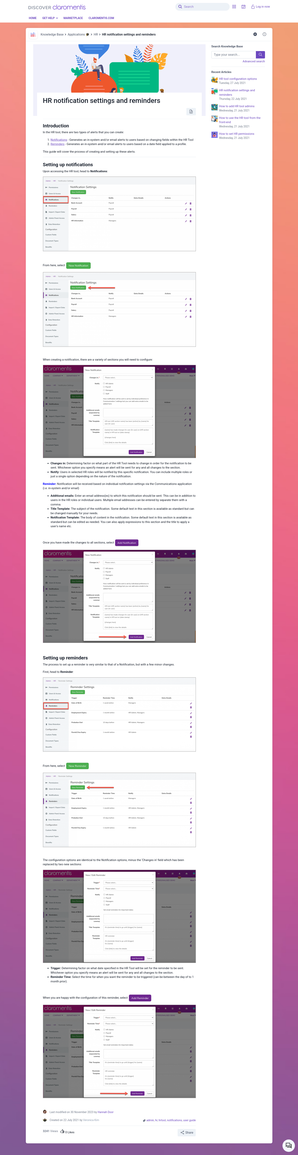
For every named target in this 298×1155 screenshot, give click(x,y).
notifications (174, 1120)
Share (186, 1132)
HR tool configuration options (242, 81)
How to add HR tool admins (242, 108)
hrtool (162, 1120)
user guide (189, 1120)
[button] (234, 7)
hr (156, 1120)
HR (96, 34)
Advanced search (254, 61)
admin (150, 1120)
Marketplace (73, 18)
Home (33, 18)
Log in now (260, 6)
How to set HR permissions (242, 136)
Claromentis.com (101, 18)
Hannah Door (106, 1112)
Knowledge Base (52, 34)
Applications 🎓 (79, 34)
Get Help (48, 18)
